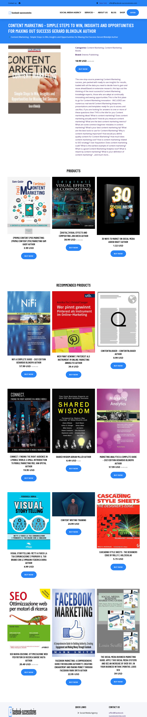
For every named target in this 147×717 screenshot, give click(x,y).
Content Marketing (95, 47)
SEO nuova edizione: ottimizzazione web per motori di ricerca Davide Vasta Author (29, 657)
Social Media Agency (70, 12)
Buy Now (83, 69)
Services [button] (89, 12)
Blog (113, 12)
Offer (132, 12)
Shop (122, 12)
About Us (103, 12)
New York (103, 3)
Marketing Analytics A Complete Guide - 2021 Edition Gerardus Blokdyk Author (118, 460)
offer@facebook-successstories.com (123, 3)
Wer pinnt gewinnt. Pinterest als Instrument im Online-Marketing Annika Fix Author (73, 359)
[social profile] (19, 3)
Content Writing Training (73, 520)
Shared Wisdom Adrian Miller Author (73, 456)
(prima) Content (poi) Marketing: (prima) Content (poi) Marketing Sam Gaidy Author (28, 241)
